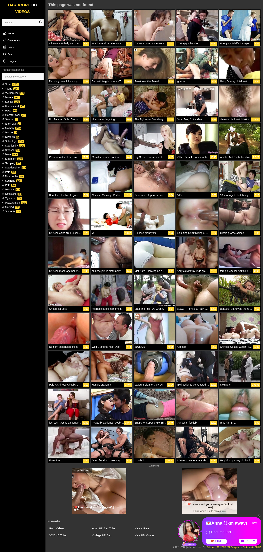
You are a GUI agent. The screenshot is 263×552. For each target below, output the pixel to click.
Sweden (10, 119)
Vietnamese (13, 93)
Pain (9, 171)
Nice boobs (13, 176)
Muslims (11, 189)
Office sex (12, 193)
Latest (8, 47)
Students (11, 211)
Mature (11, 97)
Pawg (9, 110)
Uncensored (13, 106)
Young (10, 88)
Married (11, 207)
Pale (9, 185)
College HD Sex (102, 535)
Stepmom (12, 158)
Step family (13, 145)
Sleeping (11, 163)
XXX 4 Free (142, 528)
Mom (10, 154)
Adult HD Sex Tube (103, 528)
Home (8, 33)
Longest (10, 61)
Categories (11, 40)
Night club (11, 123)
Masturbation (14, 202)
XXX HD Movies (145, 535)
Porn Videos (56, 528)
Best (8, 54)
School (11, 101)
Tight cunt (12, 198)
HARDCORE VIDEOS (22, 8)
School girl (13, 141)
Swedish (10, 136)
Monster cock (14, 114)
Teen (10, 84)
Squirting (12, 180)
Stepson (11, 150)
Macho (9, 132)
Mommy (11, 128)
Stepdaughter (14, 167)
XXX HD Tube (57, 535)
